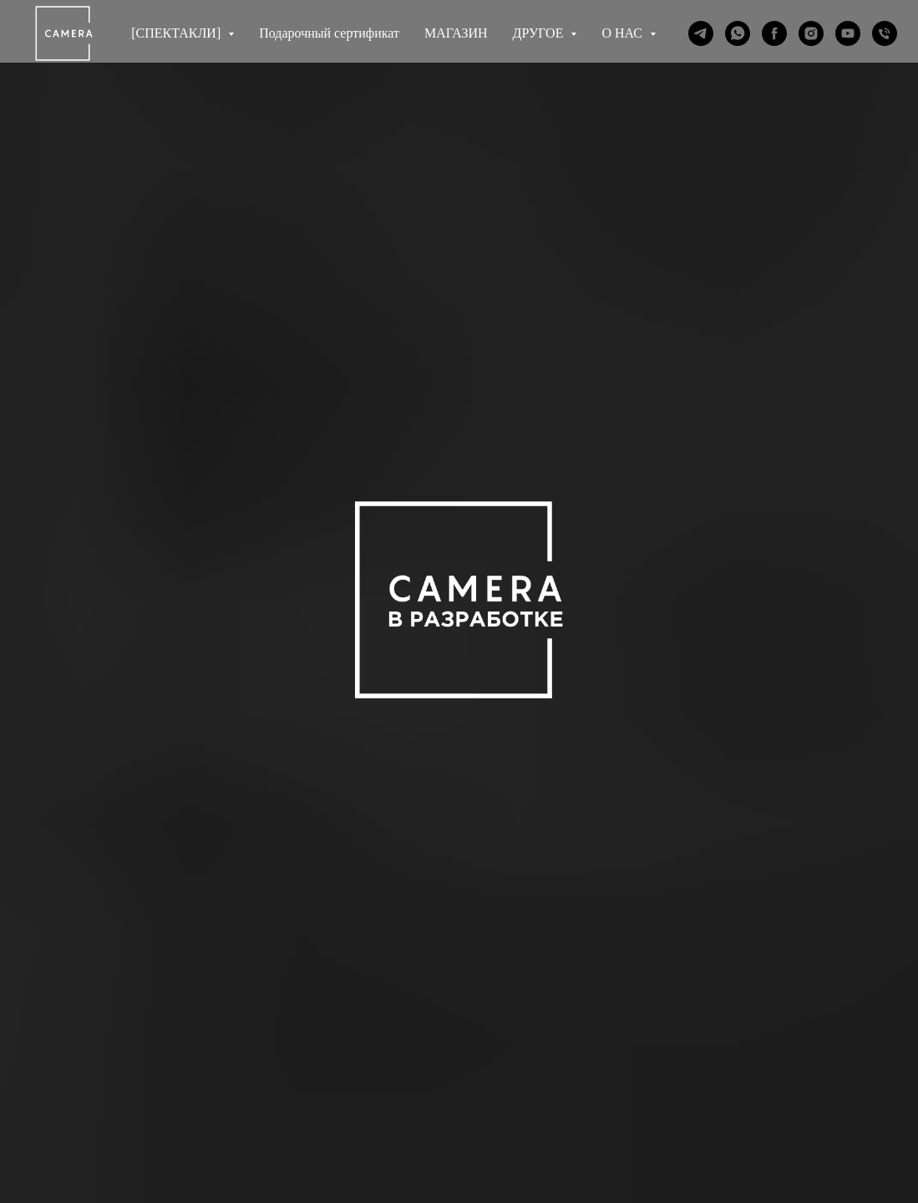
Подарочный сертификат (329, 33)
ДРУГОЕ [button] (540, 33)
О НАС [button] (623, 33)
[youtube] (847, 33)
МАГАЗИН (456, 33)
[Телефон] (884, 33)
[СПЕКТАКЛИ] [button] (177, 33)
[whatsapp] (737, 33)
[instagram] (811, 33)
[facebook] (774, 33)
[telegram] (700, 33)
